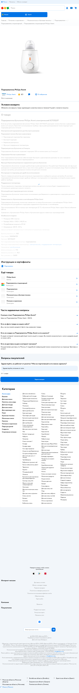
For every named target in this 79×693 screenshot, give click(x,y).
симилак (25, 501)
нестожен (26, 487)
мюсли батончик (65, 487)
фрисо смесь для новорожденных (28, 483)
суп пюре (63, 401)
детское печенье (65, 478)
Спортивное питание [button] (9, 432)
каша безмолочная (47, 465)
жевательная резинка (66, 495)
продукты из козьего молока (47, 459)
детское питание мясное (67, 430)
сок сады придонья (28, 448)
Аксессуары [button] (6, 394)
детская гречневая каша (48, 419)
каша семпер (45, 422)
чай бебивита (27, 460)
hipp (42, 491)
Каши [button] (4, 413)
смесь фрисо (45, 486)
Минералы (63, 500)
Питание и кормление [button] (9, 424)
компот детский (65, 413)
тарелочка (26, 467)
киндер (25, 444)
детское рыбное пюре (67, 425)
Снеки (62, 406)
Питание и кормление (16, 20)
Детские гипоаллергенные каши (49, 447)
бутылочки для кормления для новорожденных (30, 477)
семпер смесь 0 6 (28, 481)
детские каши (45, 450)
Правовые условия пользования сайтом (39, 638)
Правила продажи (39, 588)
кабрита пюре (64, 445)
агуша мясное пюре (66, 468)
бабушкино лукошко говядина (66, 465)
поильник (26, 406)
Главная (3, 20)
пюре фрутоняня (65, 457)
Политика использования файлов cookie (39, 593)
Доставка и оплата (39, 582)
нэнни (43, 471)
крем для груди (27, 413)
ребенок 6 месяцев (47, 396)
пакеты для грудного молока (47, 468)
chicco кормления (47, 501)
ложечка (25, 474)
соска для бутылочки (29, 408)
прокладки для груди (29, 415)
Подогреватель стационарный (11, 24)
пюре (62, 462)
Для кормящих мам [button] (8, 410)
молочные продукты (47, 476)
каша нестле (45, 431)
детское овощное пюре (67, 428)
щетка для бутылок (28, 411)
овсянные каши (46, 414)
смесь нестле (27, 496)
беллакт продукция (28, 434)
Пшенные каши (46, 412)
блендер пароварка (47, 456)
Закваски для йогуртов (67, 415)
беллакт (25, 498)
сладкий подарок (65, 480)
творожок (63, 398)
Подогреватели (60, 20)
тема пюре (63, 447)
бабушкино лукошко (66, 452)
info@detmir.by (59, 651)
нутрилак (25, 439)
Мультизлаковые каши (48, 405)
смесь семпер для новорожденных (28, 426)
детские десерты (65, 490)
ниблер (25, 403)
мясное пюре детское (67, 473)
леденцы (63, 497)
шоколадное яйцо (65, 475)
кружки (25, 469)
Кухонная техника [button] (8, 416)
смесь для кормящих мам (48, 402)
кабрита (25, 436)
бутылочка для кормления (30, 418)
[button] (28, 14)
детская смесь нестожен (30, 429)
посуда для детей (28, 472)
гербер (62, 449)
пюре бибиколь (65, 459)
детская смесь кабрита (48, 493)
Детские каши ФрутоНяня (49, 444)
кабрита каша (45, 439)
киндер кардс (27, 446)
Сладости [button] (5, 429)
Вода (61, 396)
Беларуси (44, 640)
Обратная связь (39, 596)
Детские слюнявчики (29, 393)
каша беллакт (45, 434)
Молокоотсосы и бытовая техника (39, 20)
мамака (43, 436)
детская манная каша (47, 417)
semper (43, 484)
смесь (43, 393)
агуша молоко (45, 479)
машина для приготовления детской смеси (49, 453)
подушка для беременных (30, 401)
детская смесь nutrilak (48, 496)
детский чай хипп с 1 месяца (29, 456)
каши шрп (44, 429)
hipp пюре (63, 442)
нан (24, 431)
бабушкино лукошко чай (30, 462)
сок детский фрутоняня (30, 453)
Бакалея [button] (5, 397)
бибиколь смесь (27, 503)
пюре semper (64, 435)
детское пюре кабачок (67, 420)
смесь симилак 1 (27, 441)
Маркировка (8, 266)
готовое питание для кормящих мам (47, 399)
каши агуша (44, 441)
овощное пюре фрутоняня (68, 418)
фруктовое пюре (65, 432)
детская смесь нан (46, 488)
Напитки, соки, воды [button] (9, 402)
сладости (63, 492)
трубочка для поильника (30, 398)
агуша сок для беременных (31, 451)
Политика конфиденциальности (39, 590)
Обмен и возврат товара (39, 585)
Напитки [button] (5, 421)
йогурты (63, 393)
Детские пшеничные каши (49, 410)
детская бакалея (27, 423)
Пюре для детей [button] (7, 426)
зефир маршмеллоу (66, 483)
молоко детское (46, 481)
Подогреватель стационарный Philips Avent (39, 24)
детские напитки (46, 503)
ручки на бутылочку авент (30, 465)
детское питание (46, 498)
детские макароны (28, 420)
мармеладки (64, 485)
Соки (62, 411)
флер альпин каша (46, 424)
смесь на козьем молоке (48, 474)
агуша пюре (64, 454)
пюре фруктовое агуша (67, 423)
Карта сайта (39, 599)
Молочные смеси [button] (8, 418)
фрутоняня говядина (66, 470)
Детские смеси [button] (7, 399)
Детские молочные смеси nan (30, 490)
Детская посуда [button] (7, 405)
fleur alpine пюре (65, 437)
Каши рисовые (45, 407)
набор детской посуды (29, 396)
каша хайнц (44, 427)
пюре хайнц (64, 440)
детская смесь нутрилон (30, 493)
